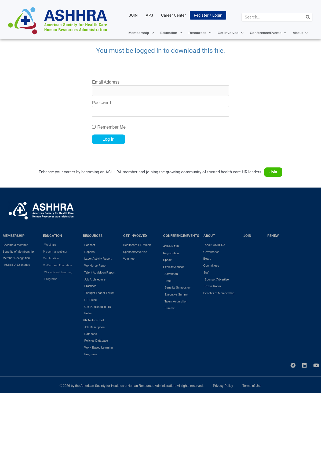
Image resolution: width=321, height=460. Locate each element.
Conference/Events (268, 33)
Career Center (173, 15)
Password (101, 102)
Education (171, 33)
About (300, 33)
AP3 (149, 15)
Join (273, 172)
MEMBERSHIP (13, 236)
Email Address (105, 82)
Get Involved (230, 33)
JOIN (133, 15)
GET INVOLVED (135, 236)
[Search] (308, 17)
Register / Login (208, 15)
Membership (141, 33)
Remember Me (111, 127)
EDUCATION (52, 236)
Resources (199, 33)
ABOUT (209, 236)
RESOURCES (93, 236)
